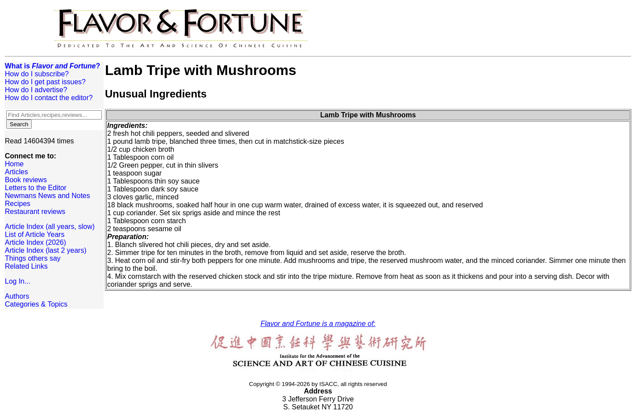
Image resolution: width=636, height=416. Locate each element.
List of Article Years (34, 234)
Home (14, 164)
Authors (17, 296)
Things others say (32, 258)
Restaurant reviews (35, 211)
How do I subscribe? (37, 74)
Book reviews (26, 180)
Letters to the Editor (36, 187)
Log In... (17, 281)
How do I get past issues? (45, 82)
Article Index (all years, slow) (50, 226)
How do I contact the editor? (49, 97)
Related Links (26, 266)
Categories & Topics (36, 304)
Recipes (17, 203)
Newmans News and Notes (47, 195)
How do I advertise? (36, 90)
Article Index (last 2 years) (45, 250)
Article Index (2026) (35, 242)
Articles (16, 172)
